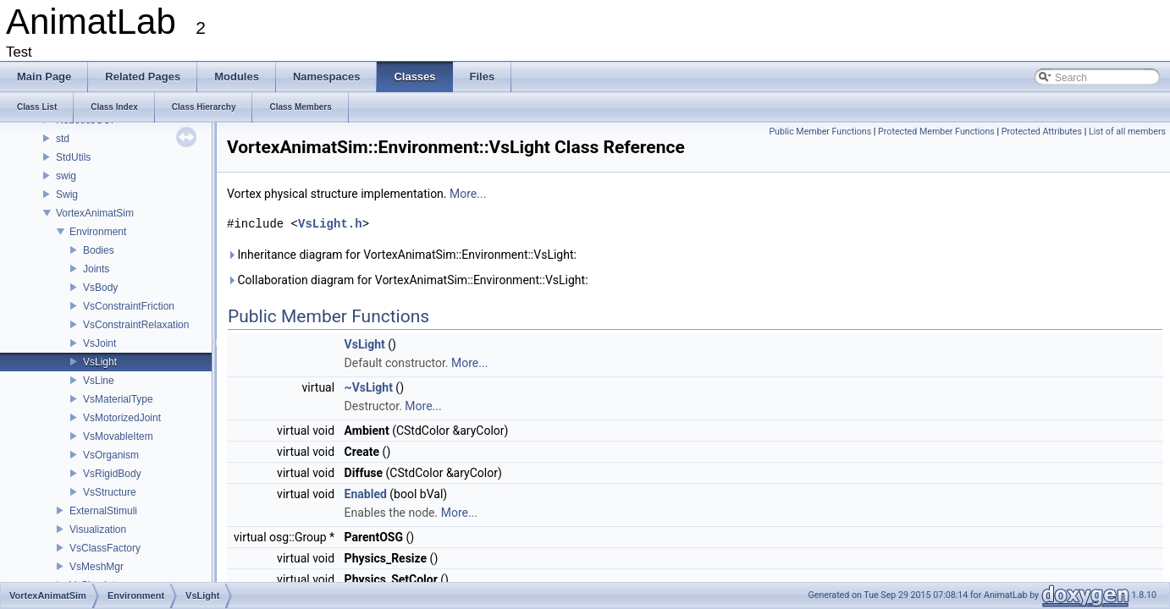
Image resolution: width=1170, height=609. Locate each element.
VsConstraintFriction (128, 306)
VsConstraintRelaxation (136, 325)
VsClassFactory (105, 548)
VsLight (100, 362)
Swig (67, 194)
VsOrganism (111, 455)
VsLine (98, 381)
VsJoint (99, 343)
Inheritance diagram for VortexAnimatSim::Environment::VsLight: (402, 254)
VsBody (100, 288)
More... (468, 193)
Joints (96, 269)
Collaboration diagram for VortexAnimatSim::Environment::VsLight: (407, 280)
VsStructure (109, 492)
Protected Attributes (1042, 131)
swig (66, 176)
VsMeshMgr (96, 567)
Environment (97, 232)
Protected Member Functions (936, 131)
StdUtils (73, 157)
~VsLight (369, 387)
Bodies (98, 250)
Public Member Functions (820, 131)
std (62, 139)
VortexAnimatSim (95, 213)
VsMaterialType (118, 399)
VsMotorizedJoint (122, 418)
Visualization (97, 529)
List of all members (1127, 131)
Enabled (366, 494)
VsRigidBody (112, 474)
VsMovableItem (118, 436)
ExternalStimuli (103, 511)
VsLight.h (330, 224)
